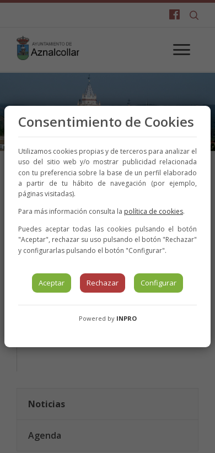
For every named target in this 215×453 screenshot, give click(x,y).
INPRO (126, 318)
